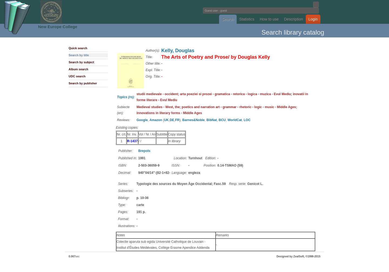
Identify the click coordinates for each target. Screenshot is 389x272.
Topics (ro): (126, 97)
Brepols (144, 151)
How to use (269, 19)
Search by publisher (83, 83)
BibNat (211, 120)
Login (313, 19)
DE (172, 120)
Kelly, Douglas (177, 50)
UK (166, 120)
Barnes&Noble (193, 120)
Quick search (78, 48)
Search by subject (81, 62)
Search (228, 19)
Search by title (79, 55)
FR (177, 120)
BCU (222, 120)
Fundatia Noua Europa (105, 12)
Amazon (155, 120)
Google (141, 120)
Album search (78, 69)
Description (293, 19)
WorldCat (234, 120)
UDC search (77, 76)
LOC (247, 120)
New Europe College (57, 26)
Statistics (246, 19)
